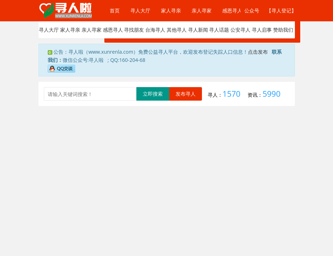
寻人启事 (262, 29)
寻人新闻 (198, 29)
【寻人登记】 (280, 10)
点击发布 (258, 51)
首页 (115, 10)
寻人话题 (219, 29)
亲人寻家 (202, 10)
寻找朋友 (134, 29)
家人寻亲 (171, 10)
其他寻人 (177, 29)
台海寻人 (155, 29)
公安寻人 (240, 29)
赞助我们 (283, 29)
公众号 (246, 10)
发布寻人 (186, 93)
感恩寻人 (232, 10)
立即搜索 (153, 93)
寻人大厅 (140, 10)
